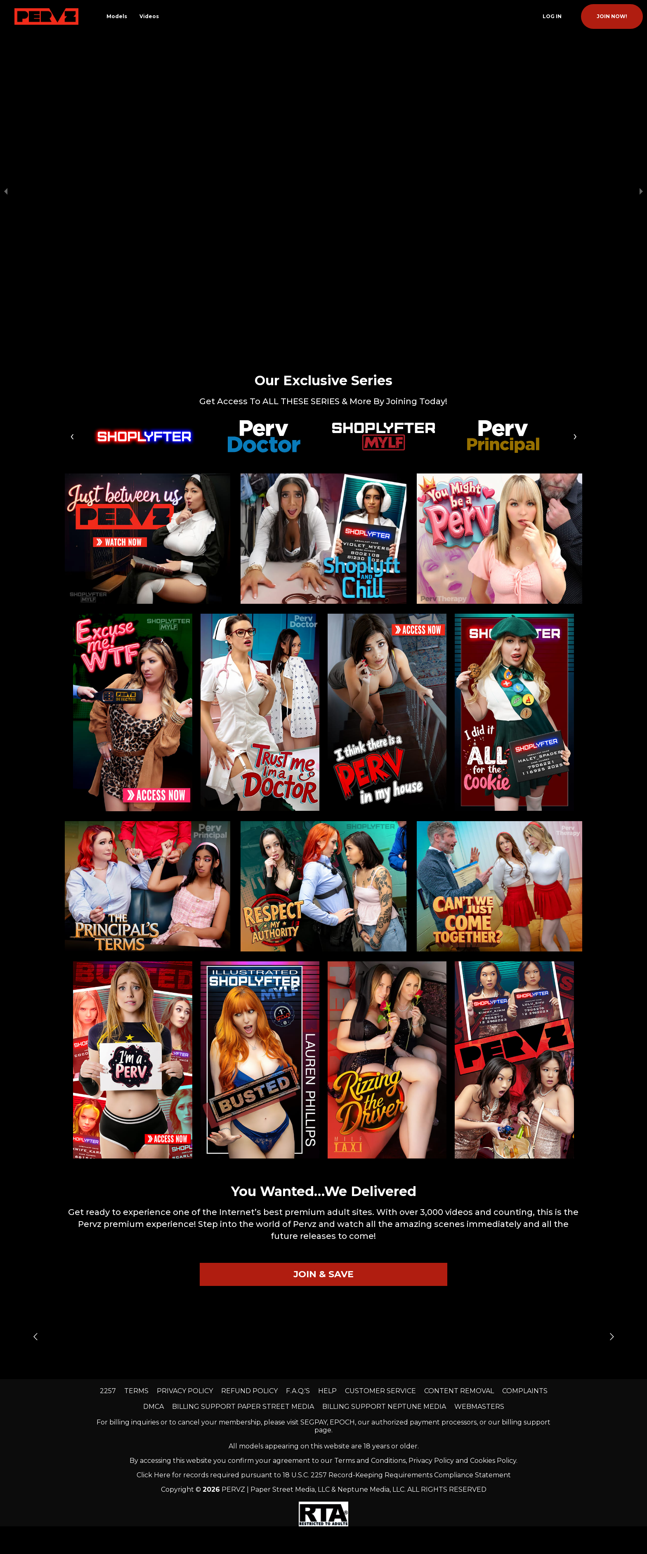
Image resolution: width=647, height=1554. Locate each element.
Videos (149, 16)
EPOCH (342, 1267)
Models (116, 16)
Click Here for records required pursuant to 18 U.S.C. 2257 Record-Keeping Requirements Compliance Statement (324, 1320)
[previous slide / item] (6, 114)
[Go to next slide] (612, 1182)
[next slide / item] (641, 114)
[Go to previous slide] (35, 1182)
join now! (612, 16)
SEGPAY (313, 1267)
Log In (552, 16)
